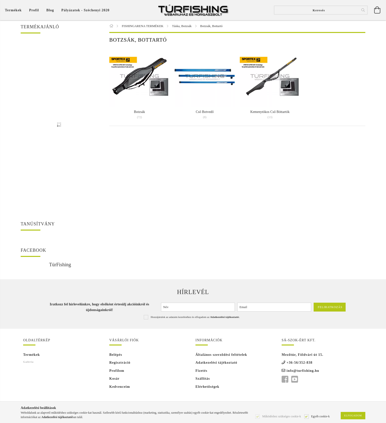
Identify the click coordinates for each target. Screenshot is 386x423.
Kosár (114, 379)
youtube (294, 380)
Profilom (116, 371)
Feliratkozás (330, 307)
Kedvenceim (119, 387)
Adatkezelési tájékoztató (216, 363)
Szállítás (202, 379)
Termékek (31, 355)
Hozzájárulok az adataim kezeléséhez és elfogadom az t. (195, 317)
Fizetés (201, 371)
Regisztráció (119, 363)
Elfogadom (353, 415)
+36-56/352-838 (299, 363)
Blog (50, 10)
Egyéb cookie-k (320, 416)
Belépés (115, 355)
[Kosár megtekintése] (14, 10)
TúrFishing (60, 265)
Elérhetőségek (207, 387)
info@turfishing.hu (303, 371)
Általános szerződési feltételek (221, 355)
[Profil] (34, 10)
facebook (285, 380)
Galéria (28, 362)
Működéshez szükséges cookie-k (281, 416)
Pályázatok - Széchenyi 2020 (85, 10)
